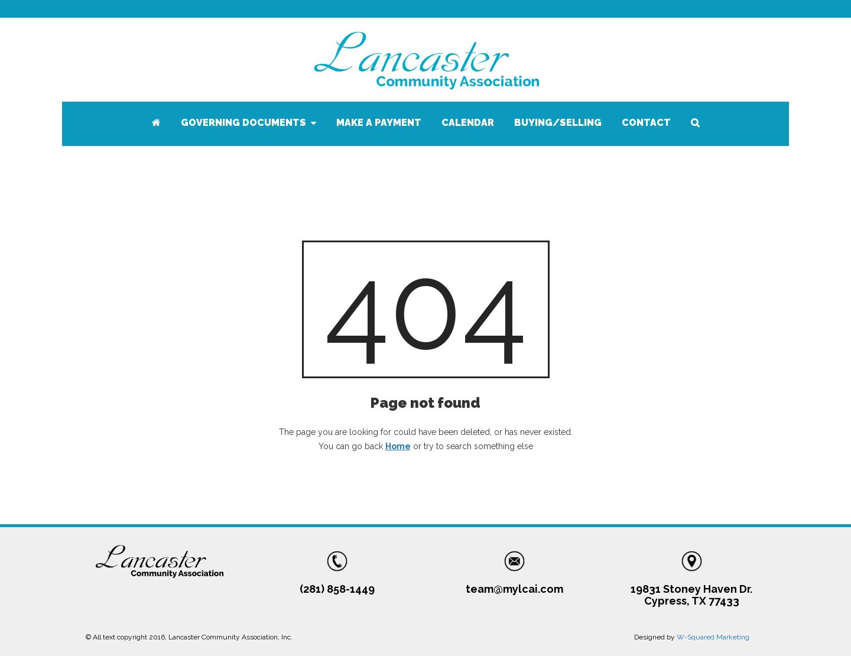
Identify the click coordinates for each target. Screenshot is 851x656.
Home (398, 446)
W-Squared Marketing (713, 637)
